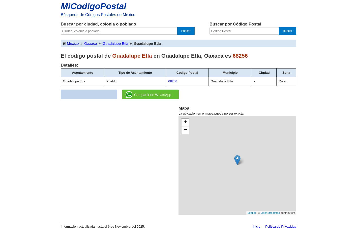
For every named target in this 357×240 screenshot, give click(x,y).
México (70, 43)
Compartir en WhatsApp (148, 95)
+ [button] (185, 122)
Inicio (256, 226)
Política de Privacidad (280, 226)
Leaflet (252, 212)
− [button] (185, 130)
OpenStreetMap (270, 212)
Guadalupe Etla (115, 43)
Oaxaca (90, 43)
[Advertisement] (120, 140)
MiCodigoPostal (93, 6)
